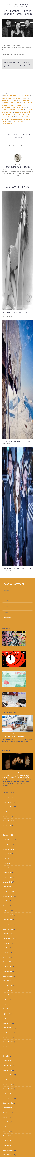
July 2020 (6, 901)
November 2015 (8, 1103)
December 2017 (8, 1028)
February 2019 (8, 967)
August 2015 (7, 1112)
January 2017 (7, 1070)
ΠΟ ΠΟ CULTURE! (20, 6)
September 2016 (8, 1089)
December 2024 (8, 797)
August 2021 (7, 854)
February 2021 (8, 877)
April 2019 (6, 957)
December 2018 (8, 976)
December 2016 (8, 1075)
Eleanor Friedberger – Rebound (12, 110)
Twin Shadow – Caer (9, 100)
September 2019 (8, 938)
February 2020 (8, 915)
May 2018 (6, 1009)
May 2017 (6, 1056)
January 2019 (7, 971)
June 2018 (6, 1004)
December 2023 (8, 802)
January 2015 (7, 1145)
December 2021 (8, 840)
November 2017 (8, 1032)
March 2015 (7, 1136)
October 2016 (7, 1084)
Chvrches (17, 134)
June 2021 (6, 863)
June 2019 (6, 952)
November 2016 (8, 1079)
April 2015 (6, 1131)
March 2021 (7, 873)
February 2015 (7, 1141)
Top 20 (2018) (27, 134)
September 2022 (8, 821)
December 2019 (8, 924)
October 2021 (7, 844)
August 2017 (7, 1047)
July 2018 (6, 999)
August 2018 (7, 995)
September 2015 (8, 1108)
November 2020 (8, 891)
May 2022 (6, 830)
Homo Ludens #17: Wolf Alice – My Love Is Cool (16, 441)
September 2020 (8, 896)
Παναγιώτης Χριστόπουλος (22, 4)
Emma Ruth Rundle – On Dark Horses (16, 96)
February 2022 (8, 835)
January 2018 (7, 1023)
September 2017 (8, 1042)
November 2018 (8, 981)
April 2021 (6, 868)
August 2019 (7, 943)
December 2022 (8, 807)
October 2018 (7, 985)
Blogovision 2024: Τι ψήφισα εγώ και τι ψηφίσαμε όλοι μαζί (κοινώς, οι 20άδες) (16, 776)
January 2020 (7, 920)
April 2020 (6, 905)
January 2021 (7, 882)
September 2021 (8, 849)
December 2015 (8, 1098)
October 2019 (7, 934)
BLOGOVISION (13, 6)
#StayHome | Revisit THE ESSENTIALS (15, 736)
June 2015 (6, 1122)
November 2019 (8, 929)
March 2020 (7, 910)
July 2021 (6, 858)
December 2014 (8, 1150)
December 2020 (8, 887)
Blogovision (8, 134)
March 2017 (7, 1061)
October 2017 (7, 1037)
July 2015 (6, 1117)
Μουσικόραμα (17, 137)
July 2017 (6, 1051)
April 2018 (6, 1014)
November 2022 (8, 811)
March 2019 (7, 962)
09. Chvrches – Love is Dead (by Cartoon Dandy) (17, 568)
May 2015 (6, 1126)
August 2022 (7, 826)
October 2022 (7, 816)
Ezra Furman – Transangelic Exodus (14, 98)
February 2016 (8, 1094)
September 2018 (8, 990)
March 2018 (7, 1018)
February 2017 (8, 1065)
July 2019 (6, 948)
